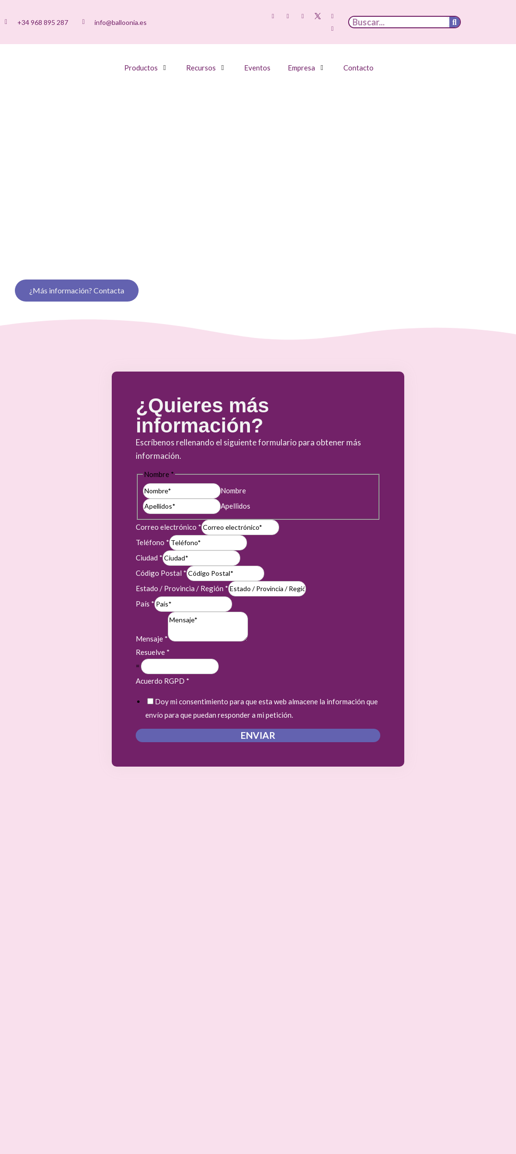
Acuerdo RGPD (162, 680)
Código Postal (161, 573)
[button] (146, 67)
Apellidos (235, 505)
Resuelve (153, 652)
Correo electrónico (168, 527)
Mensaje (152, 638)
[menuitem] (483, 16)
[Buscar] (454, 22)
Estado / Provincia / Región (182, 588)
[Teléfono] (208, 542)
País (145, 603)
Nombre (233, 490)
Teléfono (152, 542)
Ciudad (149, 557)
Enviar (258, 735)
